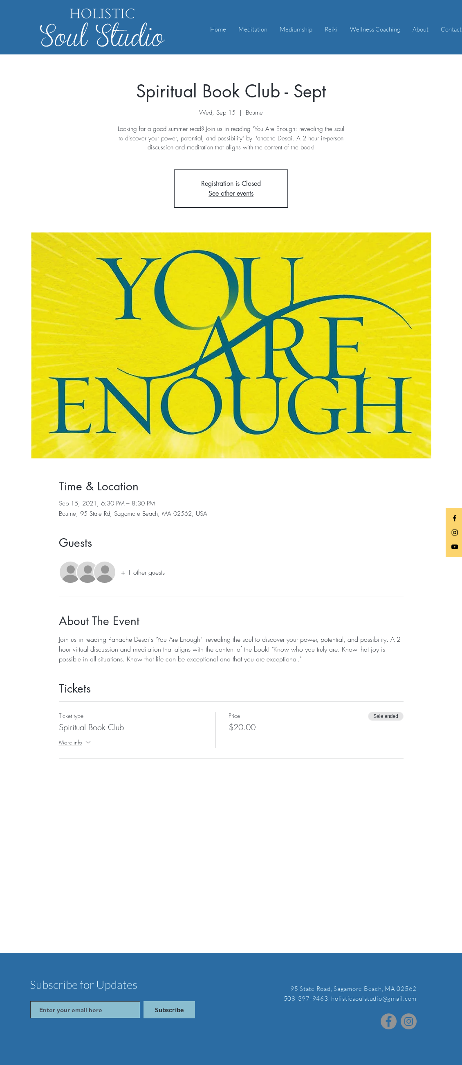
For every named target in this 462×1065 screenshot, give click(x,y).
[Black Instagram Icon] (455, 532)
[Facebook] (389, 1021)
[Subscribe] (169, 1009)
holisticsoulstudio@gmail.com (374, 998)
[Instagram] (409, 1021)
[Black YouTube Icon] (455, 547)
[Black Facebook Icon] (455, 518)
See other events (231, 193)
